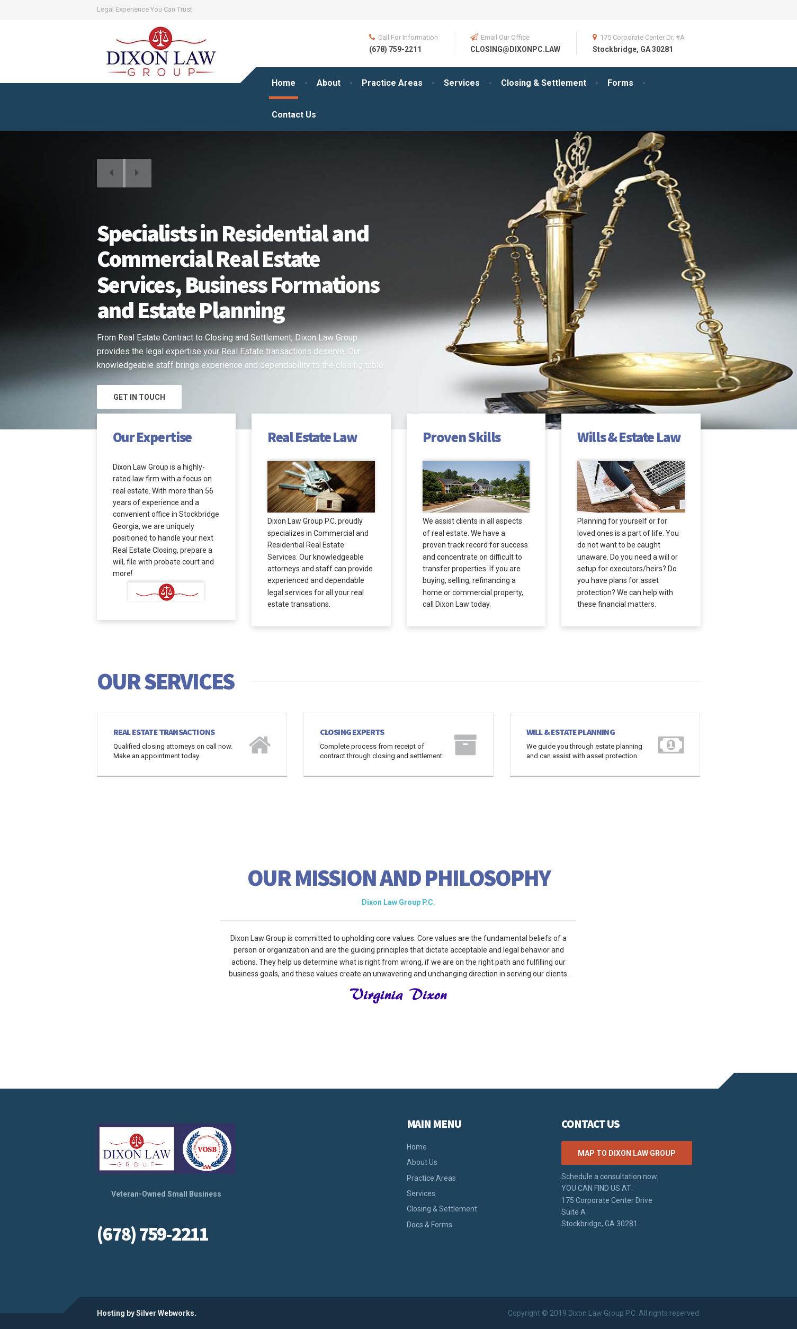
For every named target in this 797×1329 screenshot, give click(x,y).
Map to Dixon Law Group (627, 1153)
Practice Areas (392, 83)
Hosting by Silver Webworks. (146, 1313)
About (329, 83)
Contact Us (294, 115)
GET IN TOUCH (139, 397)
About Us (422, 1162)
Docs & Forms (429, 1224)
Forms (620, 83)
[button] (113, 178)
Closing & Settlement (543, 83)
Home (283, 83)
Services (462, 83)
